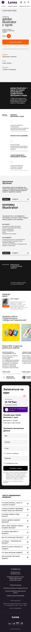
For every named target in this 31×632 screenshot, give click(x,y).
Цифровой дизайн (12, 6)
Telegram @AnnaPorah (15, 578)
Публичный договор (15, 585)
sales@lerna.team (15, 574)
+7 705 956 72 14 (15, 569)
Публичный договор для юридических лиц (15, 588)
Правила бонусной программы (15, 595)
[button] (6, 371)
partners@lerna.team (15, 580)
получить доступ (15, 42)
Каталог (4, 6)
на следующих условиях (18, 478)
